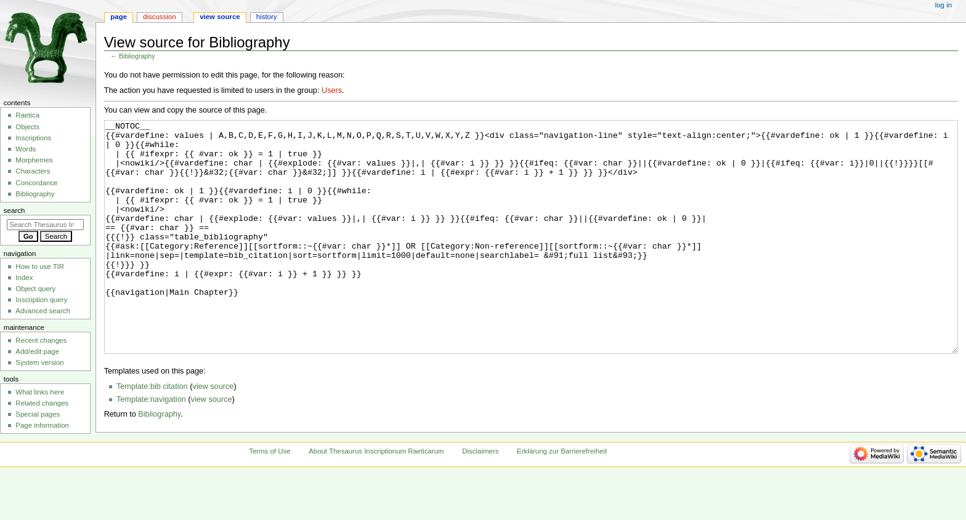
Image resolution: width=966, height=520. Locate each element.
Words (25, 149)
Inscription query (41, 299)
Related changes (41, 403)
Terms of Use (269, 496)
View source (220, 16)
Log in (943, 5)
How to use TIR (39, 266)
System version (39, 362)
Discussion (159, 16)
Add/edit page (37, 351)
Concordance (36, 182)
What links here (39, 392)
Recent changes (41, 340)
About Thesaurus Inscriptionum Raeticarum (376, 496)
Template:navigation (151, 445)
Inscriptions (33, 138)
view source (212, 432)
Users (332, 90)
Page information (42, 425)
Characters (32, 171)
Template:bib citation (152, 432)
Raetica (27, 115)
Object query (35, 288)
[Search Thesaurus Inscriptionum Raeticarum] (45, 224)
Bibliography (137, 56)
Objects (27, 126)
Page (118, 16)
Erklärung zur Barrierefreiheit (562, 496)
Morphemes (33, 160)
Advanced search (42, 310)
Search (14, 210)
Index (24, 277)
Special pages (37, 414)
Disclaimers (480, 496)
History (266, 16)
